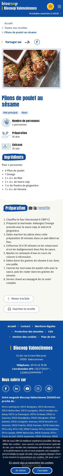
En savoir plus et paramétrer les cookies (31, 462)
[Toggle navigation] (59, 7)
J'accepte (42, 470)
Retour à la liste (18, 298)
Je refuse (20, 470)
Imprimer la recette (21, 309)
